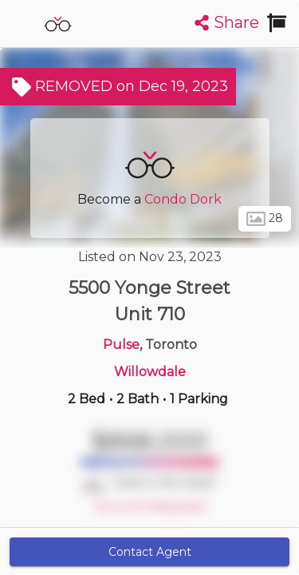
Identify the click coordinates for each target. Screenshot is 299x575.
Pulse (121, 344)
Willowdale (150, 371)
